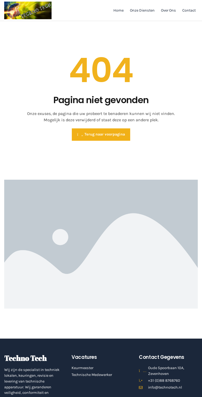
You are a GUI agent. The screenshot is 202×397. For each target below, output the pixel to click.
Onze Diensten (142, 10)
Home (118, 10)
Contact (189, 10)
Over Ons (168, 10)
